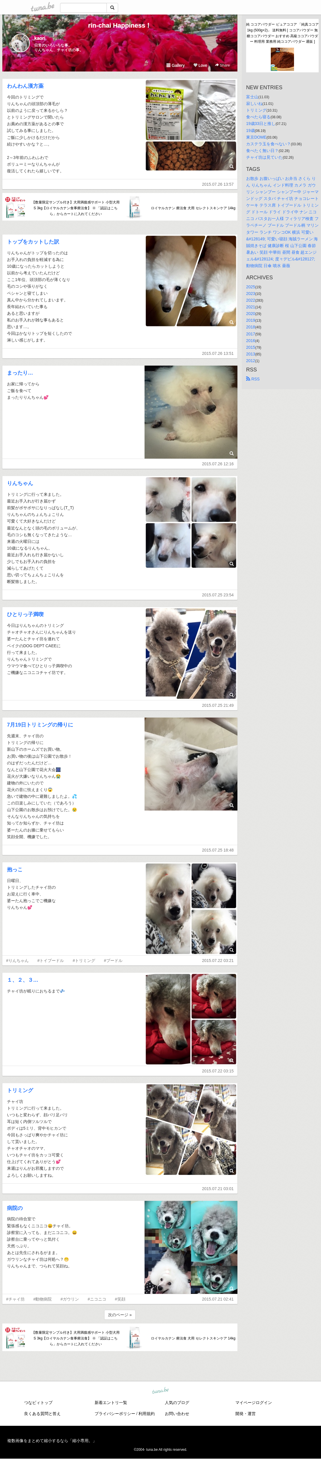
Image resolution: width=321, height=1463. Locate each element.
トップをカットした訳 (33, 242)
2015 (250, 347)
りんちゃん (20, 483)
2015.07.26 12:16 (218, 464)
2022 (250, 300)
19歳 (250, 130)
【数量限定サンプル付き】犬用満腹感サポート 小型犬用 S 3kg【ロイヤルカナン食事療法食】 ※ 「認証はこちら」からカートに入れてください (76, 208)
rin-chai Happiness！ (120, 25)
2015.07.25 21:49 (218, 705)
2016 (250, 340)
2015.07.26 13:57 (218, 184)
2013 (250, 354)
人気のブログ (177, 1402)
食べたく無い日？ (262, 150)
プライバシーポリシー (115, 1413)
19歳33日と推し (260, 123)
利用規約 (146, 1413)
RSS (253, 379)
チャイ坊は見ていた (264, 157)
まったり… (20, 373)
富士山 (252, 96)
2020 (250, 313)
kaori (39, 38)
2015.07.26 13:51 (218, 353)
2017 (250, 334)
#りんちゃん (17, 960)
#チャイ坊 (15, 1299)
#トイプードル (50, 960)
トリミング (20, 1090)
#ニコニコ (97, 1299)
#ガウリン (69, 1299)
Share (222, 65)
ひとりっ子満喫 (25, 614)
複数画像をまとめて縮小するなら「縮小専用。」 (52, 1440)
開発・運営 (245, 1413)
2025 (250, 287)
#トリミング (84, 960)
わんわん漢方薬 (25, 86)
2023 (250, 293)
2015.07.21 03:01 (218, 1188)
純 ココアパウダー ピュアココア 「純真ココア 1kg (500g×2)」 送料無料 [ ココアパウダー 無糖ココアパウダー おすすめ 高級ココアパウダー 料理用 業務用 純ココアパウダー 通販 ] (282, 33)
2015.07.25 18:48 (218, 850)
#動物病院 (42, 1299)
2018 (250, 327)
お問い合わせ (177, 1413)
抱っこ (15, 869)
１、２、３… (22, 980)
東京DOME (256, 137)
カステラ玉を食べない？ (268, 144)
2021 (250, 307)
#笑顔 (120, 1299)
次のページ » (120, 1314)
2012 (250, 360)
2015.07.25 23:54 (218, 595)
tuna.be (160, 1390)
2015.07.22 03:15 (218, 1071)
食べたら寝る (258, 117)
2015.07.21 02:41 (218, 1299)
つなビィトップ (38, 1402)
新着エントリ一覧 (111, 1402)
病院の (15, 1208)
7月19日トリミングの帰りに (40, 725)
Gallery (176, 65)
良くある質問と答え (42, 1413)
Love (200, 65)
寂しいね (254, 103)
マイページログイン (253, 1402)
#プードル (113, 960)
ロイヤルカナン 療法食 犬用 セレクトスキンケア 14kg (193, 208)
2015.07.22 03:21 (218, 960)
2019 (250, 320)
